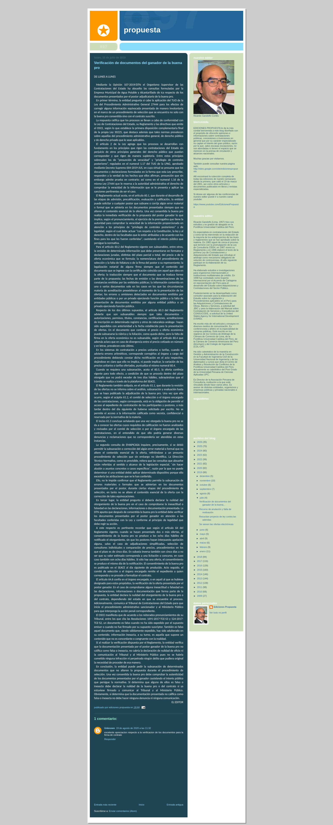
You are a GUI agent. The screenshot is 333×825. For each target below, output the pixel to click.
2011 (200, 587)
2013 (200, 578)
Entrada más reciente (105, 804)
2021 (200, 463)
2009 (200, 596)
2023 (200, 455)
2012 (200, 583)
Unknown (109, 728)
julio (202, 497)
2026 (200, 442)
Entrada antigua (175, 804)
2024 (200, 450)
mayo (203, 534)
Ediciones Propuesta (225, 607)
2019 (200, 472)
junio (202, 529)
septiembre (206, 489)
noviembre (205, 480)
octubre (204, 485)
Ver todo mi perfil (218, 612)
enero (203, 551)
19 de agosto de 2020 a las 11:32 (133, 728)
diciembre (205, 476)
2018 (200, 557)
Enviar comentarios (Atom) (123, 811)
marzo (203, 542)
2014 (200, 574)
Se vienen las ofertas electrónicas (216, 524)
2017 (200, 561)
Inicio (141, 804)
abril (202, 538)
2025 (200, 446)
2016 (200, 565)
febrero (204, 547)
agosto (203, 493)
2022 (200, 459)
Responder (110, 739)
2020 (200, 468)
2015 (200, 570)
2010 (200, 591)
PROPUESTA (142, 30)
